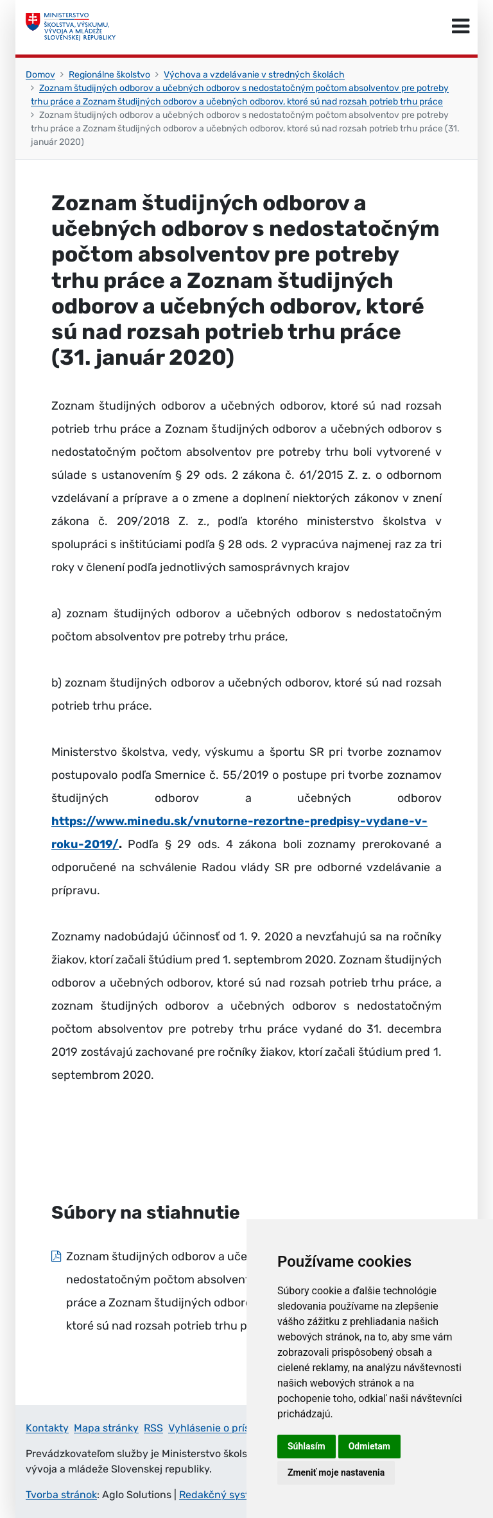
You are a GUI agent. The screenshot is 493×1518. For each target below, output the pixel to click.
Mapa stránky (106, 1428)
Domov (40, 74)
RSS (153, 1428)
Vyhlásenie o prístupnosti (229, 1428)
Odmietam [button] (369, 1446)
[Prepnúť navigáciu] (461, 27)
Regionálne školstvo (109, 74)
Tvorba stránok (61, 1495)
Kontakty (47, 1428)
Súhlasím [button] (306, 1446)
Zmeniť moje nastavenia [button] (336, 1472)
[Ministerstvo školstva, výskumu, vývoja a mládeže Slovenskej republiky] (71, 27)
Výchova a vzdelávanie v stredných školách (254, 74)
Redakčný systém (221, 1495)
